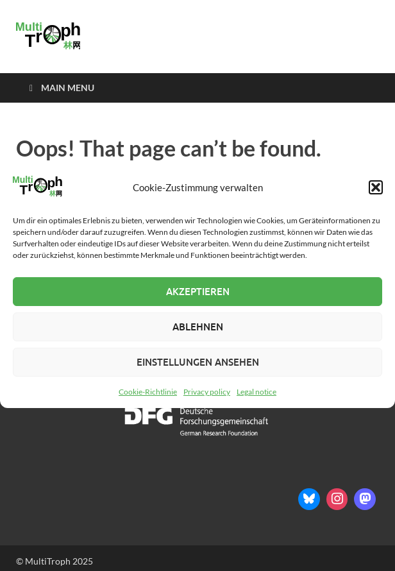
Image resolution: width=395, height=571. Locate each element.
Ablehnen (197, 326)
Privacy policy (206, 391)
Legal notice (256, 391)
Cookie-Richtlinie (148, 391)
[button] (375, 187)
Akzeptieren (198, 291)
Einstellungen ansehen (198, 362)
